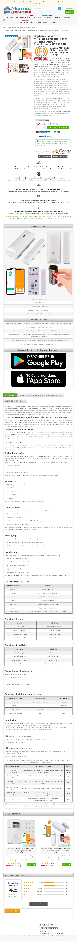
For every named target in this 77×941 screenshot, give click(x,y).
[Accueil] (4, 27)
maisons (16, 420)
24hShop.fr (39, 936)
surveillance (54, 446)
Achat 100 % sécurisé (14, 216)
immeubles (61, 420)
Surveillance (10, 443)
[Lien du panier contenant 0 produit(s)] (69, 12)
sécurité (7, 410)
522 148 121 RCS (62, 218)
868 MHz (27, 433)
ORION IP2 (17, 408)
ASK (21, 433)
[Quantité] (40, 127)
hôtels (14, 422)
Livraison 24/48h (41, 216)
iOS (31, 446)
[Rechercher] (59, 8)
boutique (10, 539)
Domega (66, 406)
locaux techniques (13, 465)
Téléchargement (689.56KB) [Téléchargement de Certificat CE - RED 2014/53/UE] (16, 756)
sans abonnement (15, 424)
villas (31, 420)
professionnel (27, 426)
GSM (22, 408)
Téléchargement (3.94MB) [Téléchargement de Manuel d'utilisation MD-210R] (15, 742)
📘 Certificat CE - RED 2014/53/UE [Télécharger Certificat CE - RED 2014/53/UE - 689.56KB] (19, 748)
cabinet (9, 542)
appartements (24, 420)
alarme (54, 406)
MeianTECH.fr (57, 936)
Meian (29, 406)
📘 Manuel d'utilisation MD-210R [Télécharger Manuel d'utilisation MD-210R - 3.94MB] (18, 736)
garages (15, 469)
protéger (26, 410)
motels (19, 422)
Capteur (9, 406)
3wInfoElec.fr (48, 936)
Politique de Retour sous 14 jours (32, 218)
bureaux (53, 420)
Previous (66, 820)
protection (69, 422)
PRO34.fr (65, 936)
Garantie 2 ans (28, 216)
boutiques (46, 420)
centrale (35, 437)
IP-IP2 (41, 408)
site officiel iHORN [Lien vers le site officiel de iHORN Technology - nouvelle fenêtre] (48, 806)
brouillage (66, 458)
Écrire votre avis (45, 156)
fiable (56, 412)
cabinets (25, 422)
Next (70, 820)
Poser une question (60, 156)
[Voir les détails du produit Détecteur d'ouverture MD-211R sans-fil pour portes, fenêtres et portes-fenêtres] (56, 833)
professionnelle (24, 671)
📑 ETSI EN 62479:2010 (13, 799)
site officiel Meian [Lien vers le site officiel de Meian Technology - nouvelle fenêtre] (47, 804)
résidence (10, 546)
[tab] (10, 395)
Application (18, 446)
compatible (44, 406)
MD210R (23, 406)
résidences (19, 688)
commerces (38, 420)
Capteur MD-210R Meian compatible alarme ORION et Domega (59, 51)
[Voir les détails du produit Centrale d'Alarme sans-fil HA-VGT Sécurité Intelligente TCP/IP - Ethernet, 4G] (21, 833)
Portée (8, 462)
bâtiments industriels (22, 684)
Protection (10, 417)
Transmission (11, 429)
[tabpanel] (38, 606)
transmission (43, 435)
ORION (59, 406)
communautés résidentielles (47, 422)
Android (25, 446)
